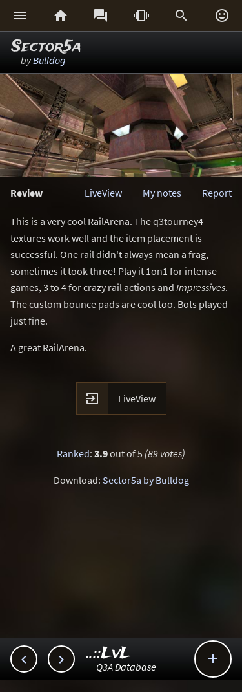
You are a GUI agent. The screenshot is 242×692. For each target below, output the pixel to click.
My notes (162, 192)
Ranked (73, 453)
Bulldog (49, 60)
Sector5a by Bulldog (146, 479)
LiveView (103, 192)
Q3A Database (126, 666)
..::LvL (108, 653)
